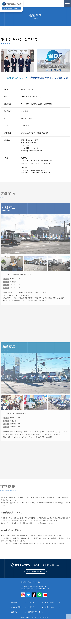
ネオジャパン (31, 582)
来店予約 (14, 612)
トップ (3, 29)
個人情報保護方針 (34, 612)
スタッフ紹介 (49, 602)
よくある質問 (16, 607)
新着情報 (14, 602)
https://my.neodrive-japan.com (32, 150)
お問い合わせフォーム (35, 571)
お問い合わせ (49, 607)
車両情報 (31, 602)
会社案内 (31, 607)
